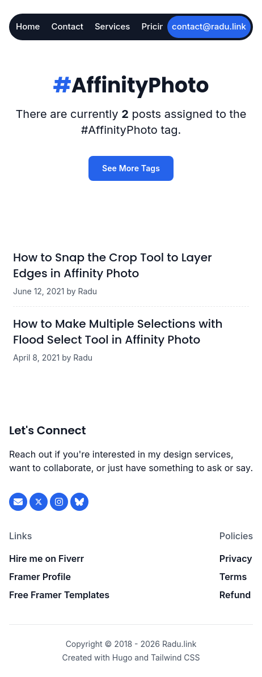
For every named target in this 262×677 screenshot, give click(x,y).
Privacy (235, 558)
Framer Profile (40, 576)
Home (28, 26)
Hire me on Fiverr (46, 558)
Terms (233, 576)
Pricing (155, 26)
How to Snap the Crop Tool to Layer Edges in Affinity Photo (112, 265)
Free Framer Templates (59, 594)
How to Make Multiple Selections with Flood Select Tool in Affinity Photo (117, 332)
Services (112, 26)
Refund (235, 594)
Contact (67, 26)
